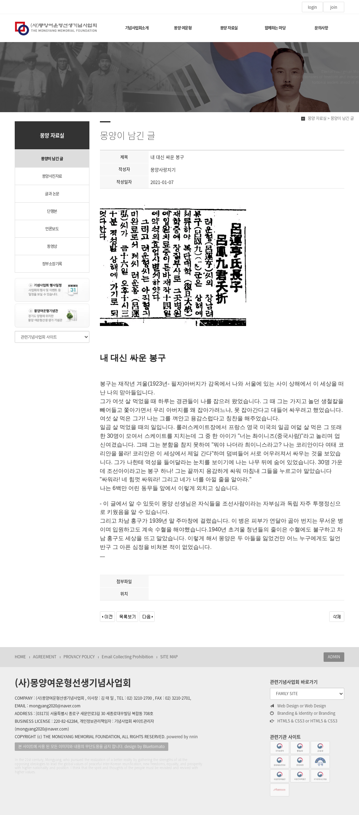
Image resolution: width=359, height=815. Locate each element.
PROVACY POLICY (79, 657)
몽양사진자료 (52, 176)
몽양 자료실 (229, 28)
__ (109, 554)
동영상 (52, 246)
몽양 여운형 (182, 28)
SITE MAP (169, 657)
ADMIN (334, 657)
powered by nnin (182, 737)
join (333, 7)
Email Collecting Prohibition (127, 657)
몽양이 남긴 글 (52, 159)
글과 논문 (52, 194)
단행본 (52, 211)
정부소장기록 (52, 264)
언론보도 (52, 229)
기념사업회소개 (137, 28)
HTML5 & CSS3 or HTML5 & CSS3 (303, 721)
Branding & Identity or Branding (302, 713)
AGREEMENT (44, 657)
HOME (20, 657)
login (312, 7)
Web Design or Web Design (298, 706)
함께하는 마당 (275, 28)
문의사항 (321, 28)
